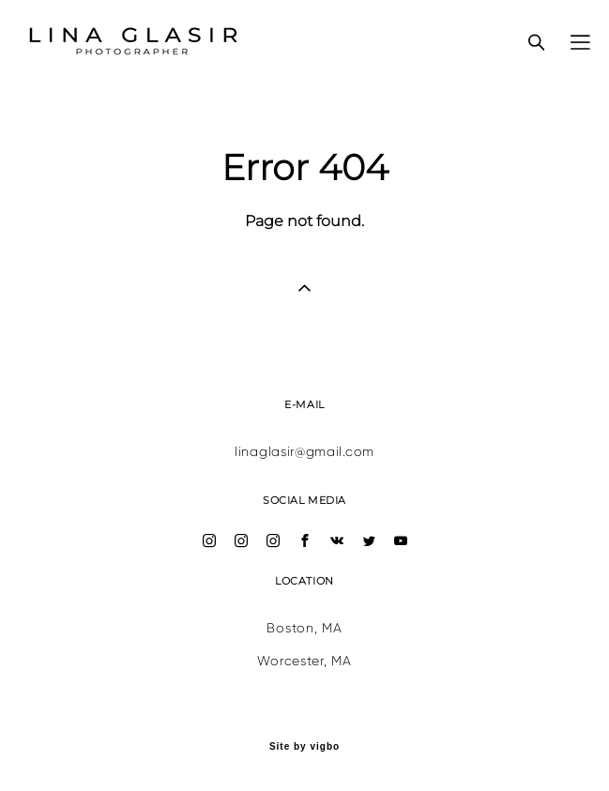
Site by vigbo (304, 747)
